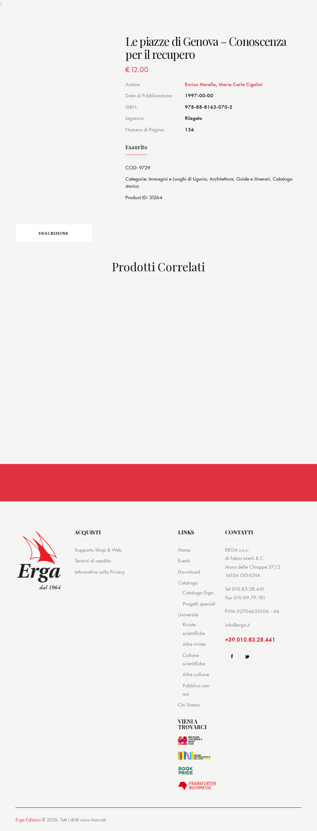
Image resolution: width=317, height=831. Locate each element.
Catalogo (188, 583)
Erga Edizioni (28, 820)
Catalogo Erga (198, 593)
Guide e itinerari (253, 178)
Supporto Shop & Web (98, 550)
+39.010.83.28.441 (250, 641)
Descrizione (58, 233)
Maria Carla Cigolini (241, 84)
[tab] (59, 233)
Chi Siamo (189, 705)
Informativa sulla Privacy (100, 572)
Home (184, 550)
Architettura (221, 178)
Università (188, 615)
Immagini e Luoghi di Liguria (178, 178)
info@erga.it (237, 625)
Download (189, 572)
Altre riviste (194, 644)
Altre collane (196, 675)
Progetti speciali (199, 604)
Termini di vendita (93, 561)
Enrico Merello (200, 84)
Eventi (184, 561)
